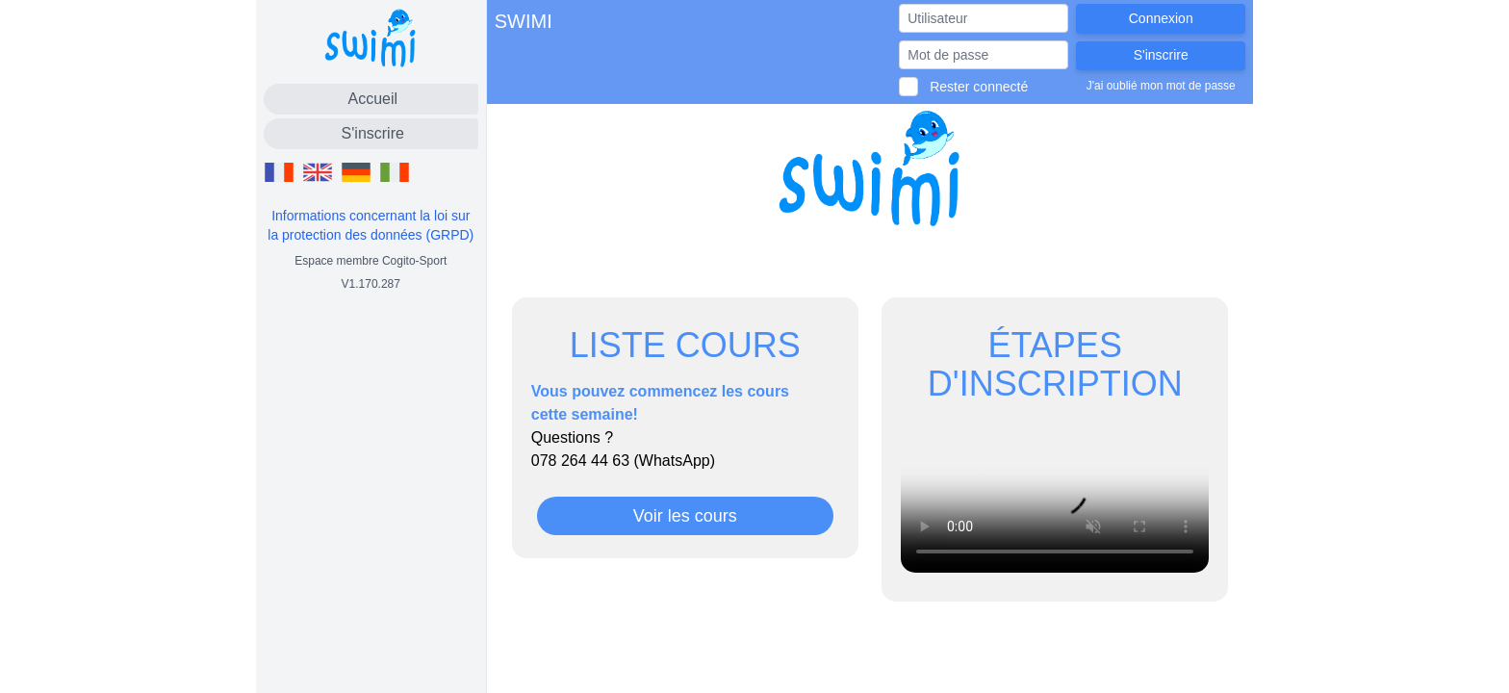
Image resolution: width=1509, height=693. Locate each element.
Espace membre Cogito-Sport (370, 261)
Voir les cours (685, 516)
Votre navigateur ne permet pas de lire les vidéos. (1055, 496)
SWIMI (523, 21)
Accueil (372, 98)
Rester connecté (979, 86)
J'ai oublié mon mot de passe (1161, 85)
